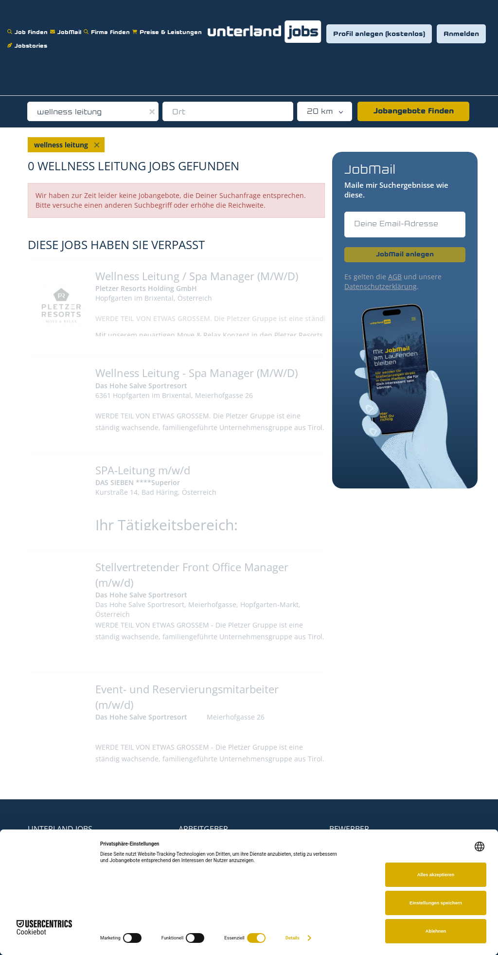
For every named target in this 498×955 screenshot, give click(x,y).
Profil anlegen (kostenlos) (379, 34)
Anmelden (461, 34)
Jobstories (28, 39)
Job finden (28, 26)
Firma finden (108, 26)
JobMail (67, 26)
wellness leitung (61, 144)
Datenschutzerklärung (380, 286)
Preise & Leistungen (168, 26)
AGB (395, 276)
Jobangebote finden (414, 111)
